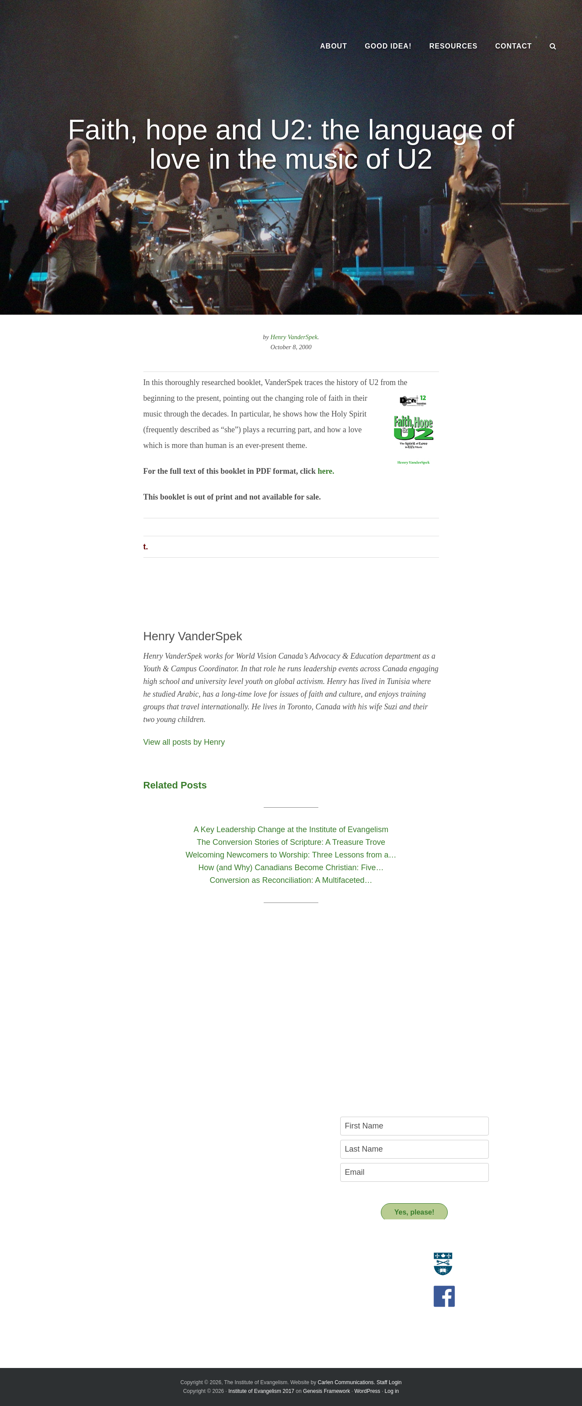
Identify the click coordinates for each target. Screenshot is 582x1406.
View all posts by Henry (184, 742)
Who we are (83, 1268)
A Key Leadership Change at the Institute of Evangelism (126, 1323)
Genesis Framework (326, 1391)
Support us (241, 1306)
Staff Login (388, 1382)
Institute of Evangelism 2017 (261, 1391)
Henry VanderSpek (294, 336)
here (324, 471)
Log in (392, 1391)
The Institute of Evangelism (96, 46)
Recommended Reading (253, 1278)
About (79, 1242)
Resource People (243, 1268)
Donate (230, 1322)
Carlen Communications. (346, 1382)
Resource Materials (246, 1258)
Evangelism (83, 1258)
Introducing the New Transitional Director (122, 1310)
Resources (240, 1242)
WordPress (367, 1391)
